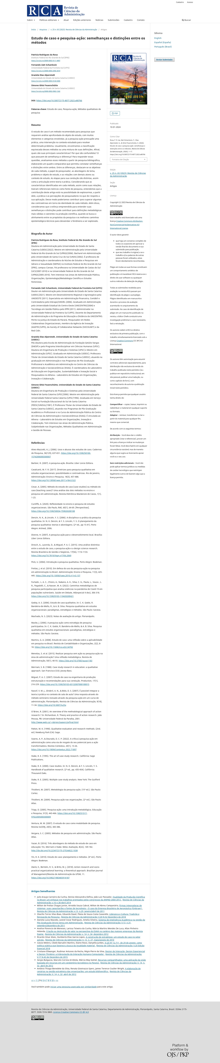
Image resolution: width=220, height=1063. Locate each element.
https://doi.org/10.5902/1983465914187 (50, 877)
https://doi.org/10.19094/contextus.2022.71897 (54, 749)
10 (52, 980)
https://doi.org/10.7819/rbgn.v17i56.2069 (51, 555)
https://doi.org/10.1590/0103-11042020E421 (52, 596)
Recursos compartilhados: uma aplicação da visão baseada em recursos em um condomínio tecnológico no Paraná (91, 961)
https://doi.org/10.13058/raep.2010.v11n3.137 (58, 575)
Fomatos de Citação (120, 159)
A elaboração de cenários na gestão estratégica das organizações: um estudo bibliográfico (89, 970)
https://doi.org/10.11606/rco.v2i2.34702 (54, 647)
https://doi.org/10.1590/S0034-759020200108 (53, 511)
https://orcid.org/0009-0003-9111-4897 (45, 61)
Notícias (99, 20)
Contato (140, 20)
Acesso (190, 2)
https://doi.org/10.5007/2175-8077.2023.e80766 (59, 100)
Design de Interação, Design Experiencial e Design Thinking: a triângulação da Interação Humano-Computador (91, 953)
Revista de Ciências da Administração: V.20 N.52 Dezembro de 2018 (93, 917)
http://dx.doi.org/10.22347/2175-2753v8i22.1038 (54, 850)
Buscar (186, 20)
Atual (66, 20)
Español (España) (162, 42)
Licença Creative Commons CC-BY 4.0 (71, 1012)
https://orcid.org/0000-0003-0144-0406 (45, 81)
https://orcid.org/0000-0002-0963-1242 (45, 91)
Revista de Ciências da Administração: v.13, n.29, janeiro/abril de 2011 (71, 911)
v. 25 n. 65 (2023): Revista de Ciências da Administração (74, 29)
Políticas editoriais (48, 20)
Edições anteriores (82, 20)
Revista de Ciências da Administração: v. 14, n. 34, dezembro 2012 (76, 934)
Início (33, 29)
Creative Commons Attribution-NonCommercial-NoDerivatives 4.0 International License (126, 225)
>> (57, 980)
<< (32, 980)
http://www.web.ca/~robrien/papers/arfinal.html (55, 722)
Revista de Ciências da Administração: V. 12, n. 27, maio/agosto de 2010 (79, 940)
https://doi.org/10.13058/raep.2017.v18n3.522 (53, 480)
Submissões (113, 20)
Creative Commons (125, 340)
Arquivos (43, 29)
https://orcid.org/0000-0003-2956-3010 (45, 71)
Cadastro (128, 20)
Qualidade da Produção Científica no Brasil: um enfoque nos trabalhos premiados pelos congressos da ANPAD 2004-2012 (91, 898)
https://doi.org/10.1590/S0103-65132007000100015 (64, 684)
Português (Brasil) (163, 46)
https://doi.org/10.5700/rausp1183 (75, 660)
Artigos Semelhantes (43, 891)
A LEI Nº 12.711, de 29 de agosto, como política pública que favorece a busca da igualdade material (89, 944)
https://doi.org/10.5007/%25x (52, 705)
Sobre (30, 20)
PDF (116, 113)
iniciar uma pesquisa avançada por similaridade (73, 986)
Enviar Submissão (164, 59)
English (157, 38)
